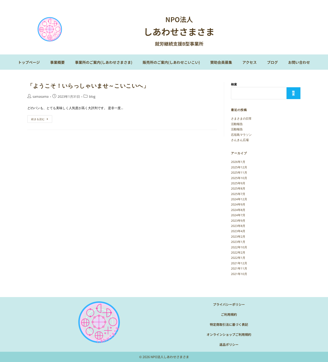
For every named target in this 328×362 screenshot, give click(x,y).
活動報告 (237, 124)
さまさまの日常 (241, 118)
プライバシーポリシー (229, 304)
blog (92, 96)
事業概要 (57, 62)
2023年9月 (238, 220)
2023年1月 (238, 242)
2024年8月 (238, 210)
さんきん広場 (240, 140)
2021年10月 (239, 274)
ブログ (272, 62)
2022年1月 (238, 258)
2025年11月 (239, 172)
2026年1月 (238, 162)
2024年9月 (238, 204)
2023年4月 (238, 231)
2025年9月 (238, 183)
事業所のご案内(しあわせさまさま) (103, 62)
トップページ (29, 62)
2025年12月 (239, 167)
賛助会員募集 (221, 62)
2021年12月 (239, 263)
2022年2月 (238, 252)
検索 (234, 84)
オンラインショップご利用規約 (229, 334)
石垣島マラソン (241, 135)
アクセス (249, 62)
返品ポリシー (228, 344)
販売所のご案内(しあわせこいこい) (171, 62)
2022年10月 (239, 247)
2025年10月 (239, 178)
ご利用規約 (229, 314)
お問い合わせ (299, 62)
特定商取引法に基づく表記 (229, 324)
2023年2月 (238, 236)
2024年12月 (239, 199)
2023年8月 (238, 226)
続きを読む (41, 118)
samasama (41, 96)
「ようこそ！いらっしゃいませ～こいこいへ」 (88, 85)
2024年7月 (238, 215)
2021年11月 (239, 268)
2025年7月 (238, 194)
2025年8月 (238, 188)
